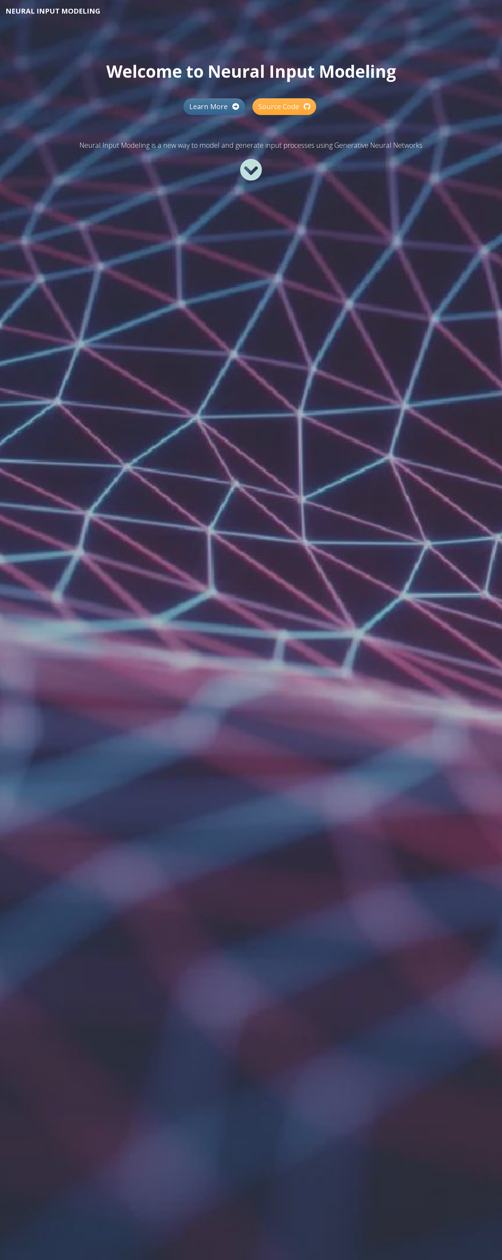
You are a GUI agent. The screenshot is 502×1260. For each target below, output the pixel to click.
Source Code (284, 106)
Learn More (214, 106)
